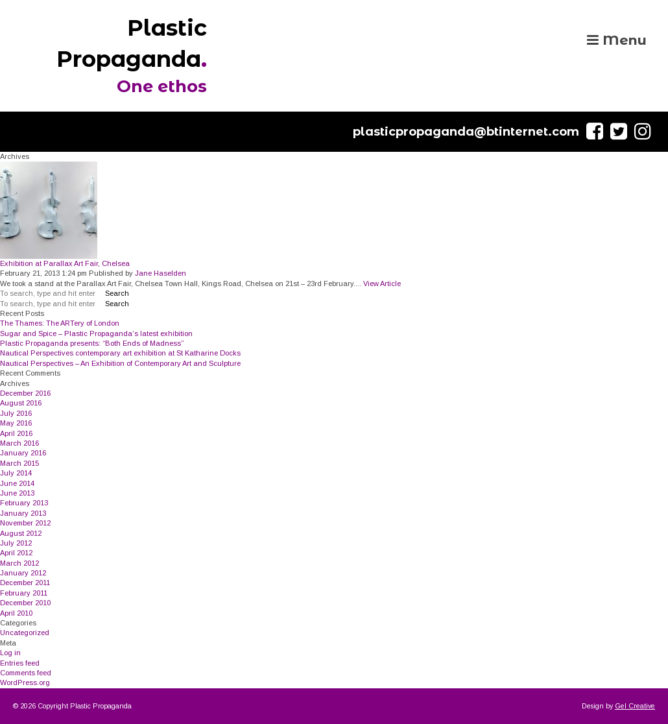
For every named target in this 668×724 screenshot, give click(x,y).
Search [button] (117, 293)
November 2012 (25, 523)
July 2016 (16, 413)
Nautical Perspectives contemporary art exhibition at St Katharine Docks (120, 353)
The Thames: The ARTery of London (59, 323)
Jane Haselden (160, 273)
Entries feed (20, 663)
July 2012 (16, 543)
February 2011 (23, 593)
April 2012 (16, 553)
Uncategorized (24, 632)
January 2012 (23, 573)
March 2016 (19, 443)
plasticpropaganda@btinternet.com (466, 132)
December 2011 (25, 582)
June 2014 (17, 483)
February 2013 (24, 503)
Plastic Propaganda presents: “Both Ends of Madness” (92, 343)
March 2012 (19, 563)
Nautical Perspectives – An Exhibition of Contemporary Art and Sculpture (120, 363)
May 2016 (16, 423)
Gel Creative (635, 706)
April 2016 (16, 433)
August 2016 (21, 403)
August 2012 (21, 533)
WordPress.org (25, 682)
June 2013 (17, 493)
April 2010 (16, 613)
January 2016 (23, 453)
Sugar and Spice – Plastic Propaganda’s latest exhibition (96, 333)
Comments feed (25, 673)
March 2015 (19, 463)
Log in (10, 653)
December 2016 (25, 393)
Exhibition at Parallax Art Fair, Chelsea (65, 263)
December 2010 (25, 603)
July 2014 (16, 473)
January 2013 (23, 513)
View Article (382, 283)
